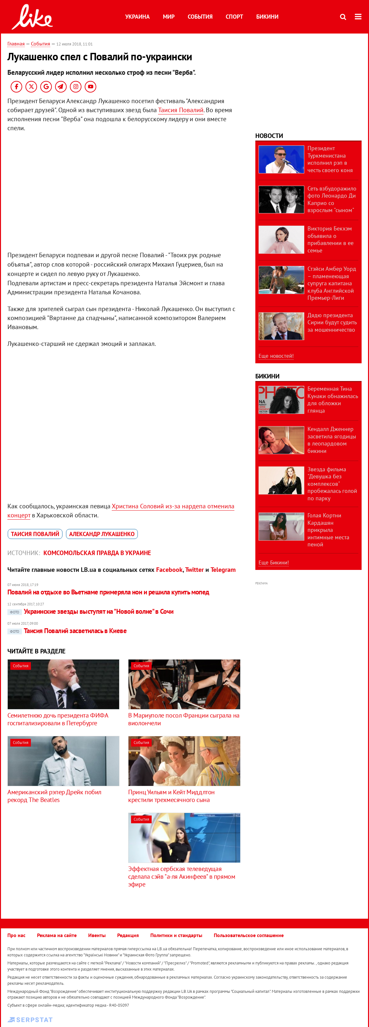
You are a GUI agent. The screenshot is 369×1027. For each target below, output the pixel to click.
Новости (269, 136)
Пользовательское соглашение (249, 935)
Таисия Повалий (180, 110)
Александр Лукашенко (102, 534)
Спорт (234, 16)
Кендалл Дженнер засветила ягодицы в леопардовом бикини (332, 440)
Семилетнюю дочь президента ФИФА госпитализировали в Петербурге (57, 719)
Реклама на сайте (57, 935)
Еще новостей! (276, 355)
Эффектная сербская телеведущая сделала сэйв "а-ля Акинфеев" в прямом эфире (181, 876)
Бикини (267, 16)
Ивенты (97, 935)
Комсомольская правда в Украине (97, 553)
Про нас (16, 935)
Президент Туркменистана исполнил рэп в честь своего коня (330, 159)
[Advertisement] (61, 858)
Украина (137, 16)
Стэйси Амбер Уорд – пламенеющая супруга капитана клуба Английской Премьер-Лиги (332, 283)
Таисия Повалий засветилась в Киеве (67, 630)
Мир (169, 16)
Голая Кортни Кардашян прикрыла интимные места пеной (328, 530)
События (200, 16)
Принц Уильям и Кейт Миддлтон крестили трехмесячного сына (171, 796)
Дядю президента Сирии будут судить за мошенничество (332, 322)
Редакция (128, 935)
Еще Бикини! (274, 562)
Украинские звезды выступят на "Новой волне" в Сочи (90, 611)
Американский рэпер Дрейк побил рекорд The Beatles (54, 796)
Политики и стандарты (176, 935)
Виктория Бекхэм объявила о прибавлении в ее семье (331, 239)
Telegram (223, 569)
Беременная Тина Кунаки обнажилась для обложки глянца (333, 399)
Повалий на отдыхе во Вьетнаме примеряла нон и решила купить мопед (108, 592)
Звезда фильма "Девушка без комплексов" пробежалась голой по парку (332, 483)
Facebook (169, 569)
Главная (16, 43)
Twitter (194, 569)
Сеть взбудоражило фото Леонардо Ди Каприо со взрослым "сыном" (332, 199)
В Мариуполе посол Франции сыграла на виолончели (184, 719)
